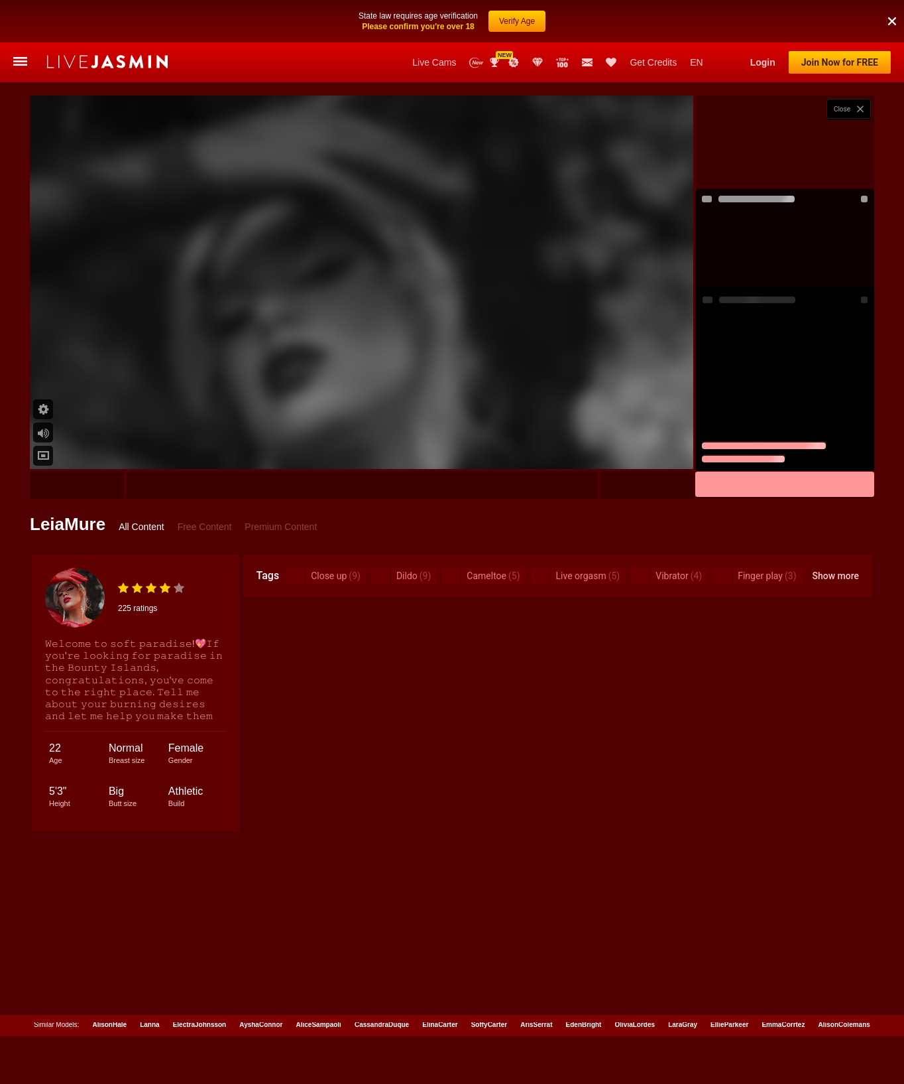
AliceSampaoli (318, 982)
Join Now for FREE (839, 20)
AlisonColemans (844, 982)
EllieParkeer (729, 982)
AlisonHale (109, 982)
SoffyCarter (489, 982)
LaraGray (682, 982)
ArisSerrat (536, 982)
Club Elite (537, 20)
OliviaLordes (635, 982)
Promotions (513, 20)
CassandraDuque (382, 982)
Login (762, 20)
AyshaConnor (260, 982)
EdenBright (584, 982)
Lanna (149, 982)
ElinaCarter (439, 982)
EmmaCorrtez (783, 982)
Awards (496, 20)
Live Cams (434, 20)
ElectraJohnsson (200, 982)
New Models (476, 20)
